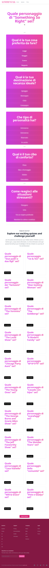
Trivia (27, 2)
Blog (26, 531)
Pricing (15, 528)
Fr (2, 536)
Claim (39, 528)
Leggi (24, 51)
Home (17, 2)
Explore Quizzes (24, 516)
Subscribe (22, 556)
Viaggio (24, 56)
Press (27, 536)
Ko (2, 546)
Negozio (24, 65)
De (2, 539)
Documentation (17, 531)
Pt (2, 544)
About (27, 528)
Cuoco (24, 60)
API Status (16, 536)
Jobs (26, 533)
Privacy (39, 531)
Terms (39, 533)
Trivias (3, 531)
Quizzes (22, 2)
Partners (27, 539)
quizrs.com (25, 565)
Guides (15, 533)
